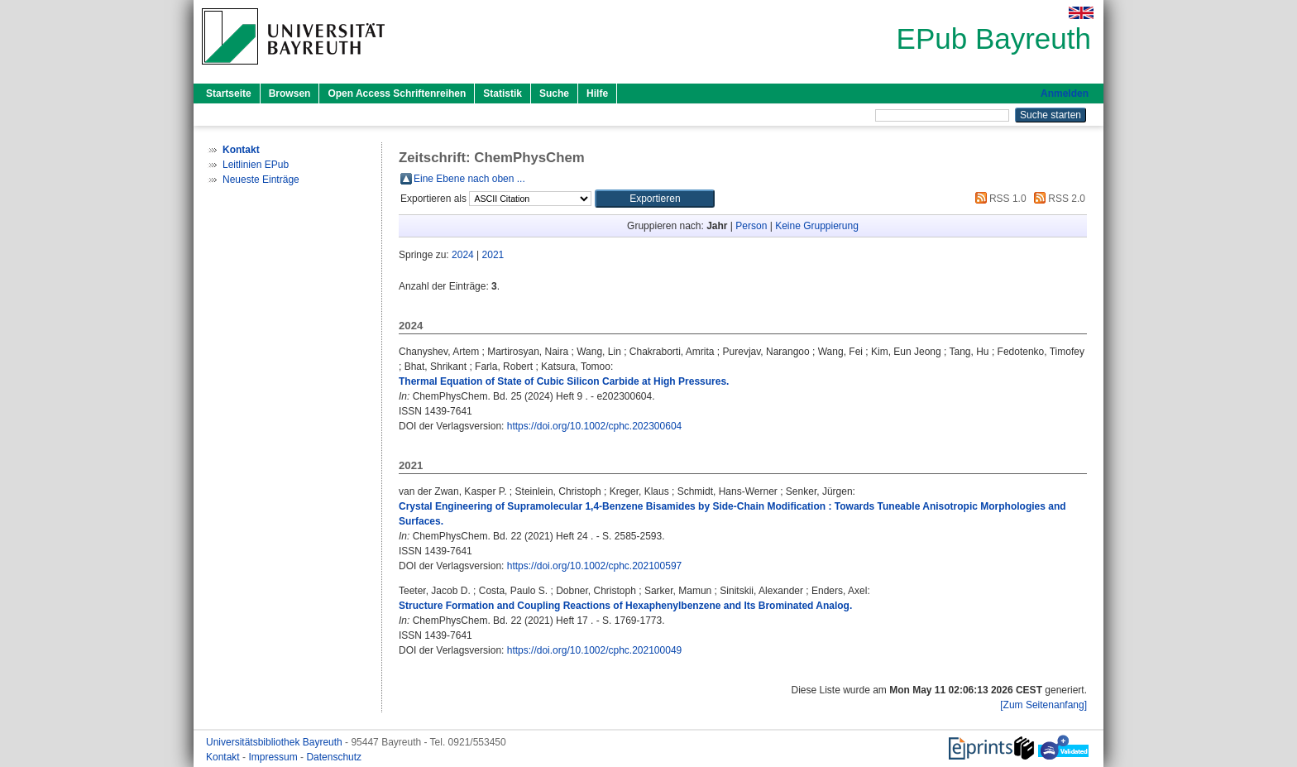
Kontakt (224, 757)
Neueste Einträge (261, 179)
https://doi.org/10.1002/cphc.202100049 (594, 650)
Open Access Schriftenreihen (397, 93)
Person (751, 226)
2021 (493, 255)
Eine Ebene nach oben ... (469, 179)
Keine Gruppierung (817, 226)
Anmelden (1065, 93)
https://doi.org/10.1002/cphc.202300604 (594, 426)
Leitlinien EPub (256, 164)
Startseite (228, 93)
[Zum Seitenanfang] (1043, 705)
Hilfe (597, 93)
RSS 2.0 (1057, 198)
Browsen (290, 93)
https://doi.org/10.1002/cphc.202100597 (594, 566)
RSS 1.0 (998, 198)
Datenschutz (333, 757)
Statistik (502, 93)
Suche (554, 93)
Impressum (274, 757)
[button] (655, 198)
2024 (463, 255)
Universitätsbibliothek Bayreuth (275, 742)
